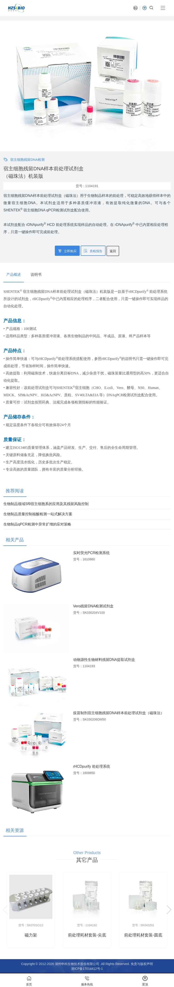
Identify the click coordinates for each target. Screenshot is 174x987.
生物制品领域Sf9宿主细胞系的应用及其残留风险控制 (46, 504)
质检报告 (93, 251)
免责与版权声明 (142, 964)
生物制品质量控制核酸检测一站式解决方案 (37, 514)
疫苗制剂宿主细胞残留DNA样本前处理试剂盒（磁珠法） (118, 713)
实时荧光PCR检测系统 (91, 553)
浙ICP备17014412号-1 (87, 968)
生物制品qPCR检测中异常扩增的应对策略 (37, 524)
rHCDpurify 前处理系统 (91, 766)
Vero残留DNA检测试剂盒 (93, 606)
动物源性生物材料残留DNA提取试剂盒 (104, 660)
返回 (113, 251)
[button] (5, 86)
